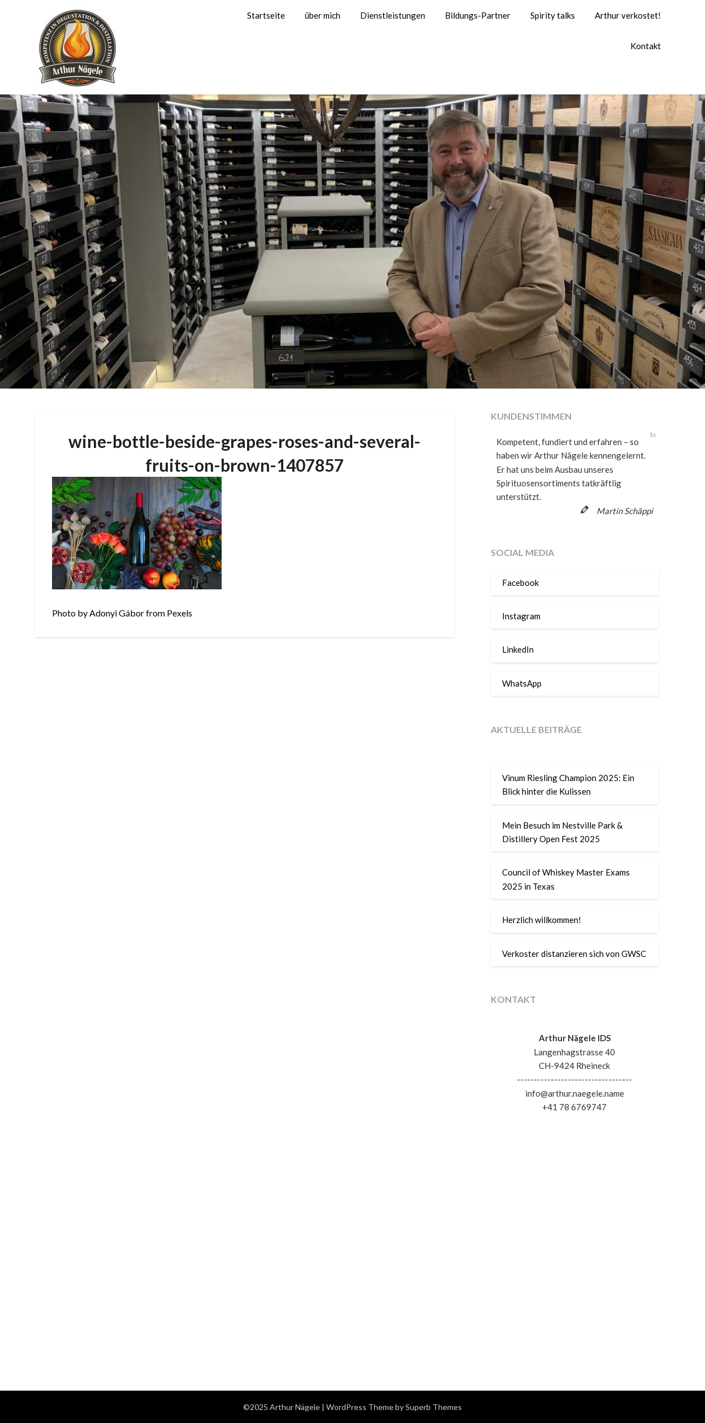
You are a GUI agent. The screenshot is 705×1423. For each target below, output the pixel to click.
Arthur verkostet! (628, 15)
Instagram (521, 616)
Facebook (520, 582)
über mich (322, 15)
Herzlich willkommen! (541, 920)
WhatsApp (522, 683)
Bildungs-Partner (478, 15)
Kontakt (645, 46)
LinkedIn (518, 649)
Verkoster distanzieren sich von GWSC (574, 953)
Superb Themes (433, 1407)
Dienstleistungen (392, 15)
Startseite (266, 15)
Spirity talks (552, 15)
